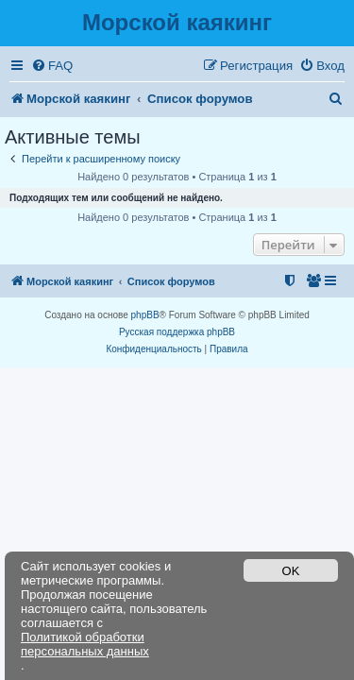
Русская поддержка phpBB (177, 332)
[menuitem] (52, 65)
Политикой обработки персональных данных (85, 644)
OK (291, 571)
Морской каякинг (177, 22)
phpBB (145, 315)
